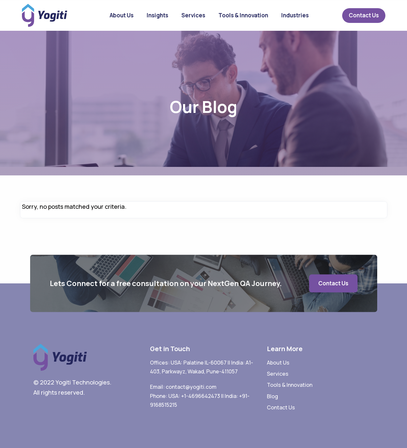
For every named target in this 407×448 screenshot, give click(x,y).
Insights (157, 15)
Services (193, 15)
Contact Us (364, 15)
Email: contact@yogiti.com (183, 386)
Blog (272, 396)
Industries (295, 15)
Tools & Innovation (243, 15)
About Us (122, 15)
